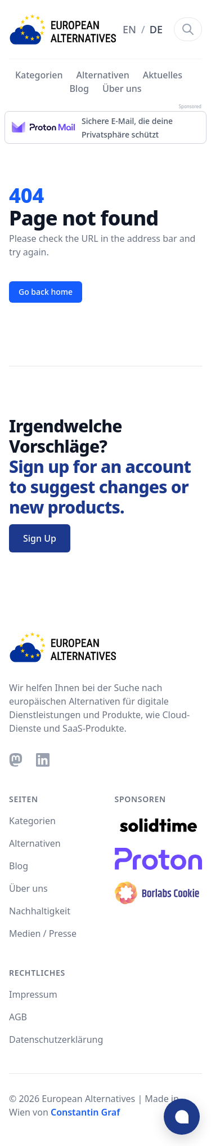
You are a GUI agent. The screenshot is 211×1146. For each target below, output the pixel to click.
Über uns (122, 88)
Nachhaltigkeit (39, 911)
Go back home (46, 291)
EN (131, 29)
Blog (78, 88)
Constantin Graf (85, 1112)
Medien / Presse (43, 933)
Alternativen (103, 75)
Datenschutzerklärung (56, 1039)
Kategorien (39, 75)
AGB (18, 1017)
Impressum (33, 994)
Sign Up (39, 538)
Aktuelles (162, 75)
